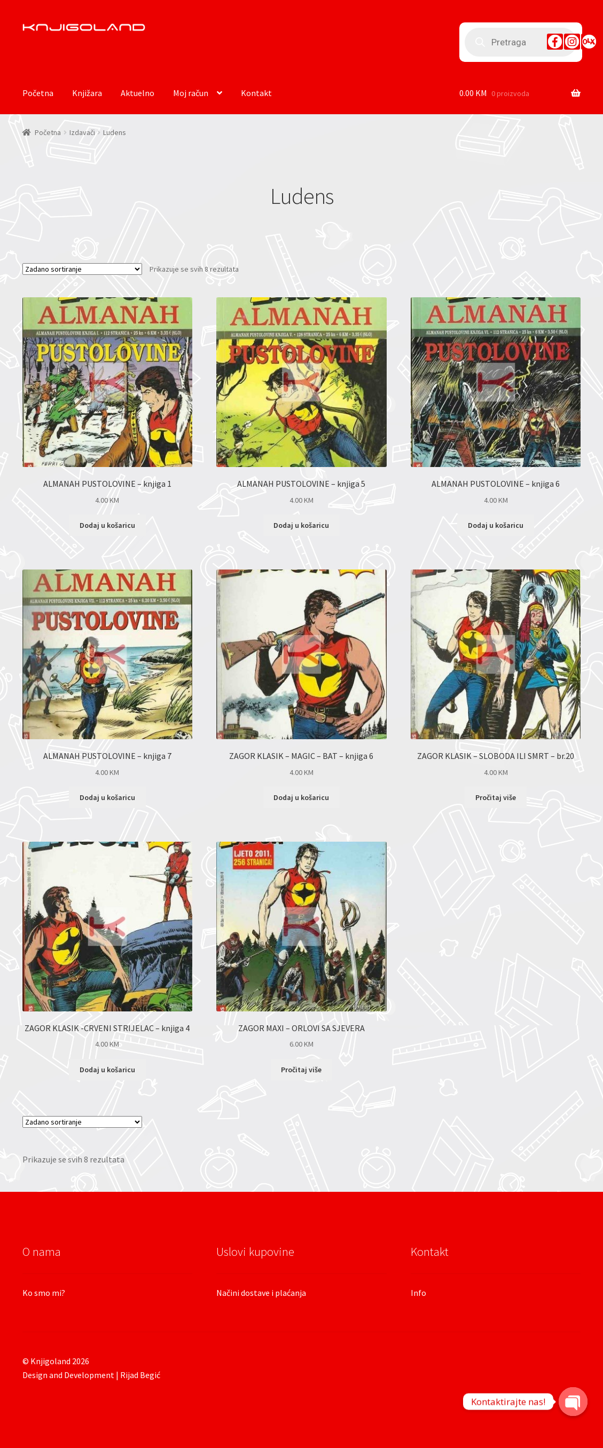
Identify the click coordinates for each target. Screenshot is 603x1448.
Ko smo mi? (43, 1292)
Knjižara (87, 93)
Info (418, 1292)
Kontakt (256, 93)
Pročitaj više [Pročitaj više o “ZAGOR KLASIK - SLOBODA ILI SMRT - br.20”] (495, 797)
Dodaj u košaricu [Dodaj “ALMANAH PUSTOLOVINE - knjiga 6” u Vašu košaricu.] (495, 525)
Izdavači (82, 132)
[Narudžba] (82, 269)
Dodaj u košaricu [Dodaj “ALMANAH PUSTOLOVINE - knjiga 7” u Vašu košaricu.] (107, 797)
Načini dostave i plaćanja (261, 1292)
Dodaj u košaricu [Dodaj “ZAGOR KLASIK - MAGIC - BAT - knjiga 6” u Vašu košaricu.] (301, 797)
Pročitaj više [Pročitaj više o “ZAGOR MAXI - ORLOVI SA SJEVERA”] (301, 1069)
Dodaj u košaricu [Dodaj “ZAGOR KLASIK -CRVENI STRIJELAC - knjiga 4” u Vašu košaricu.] (107, 1069)
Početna (37, 93)
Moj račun (190, 93)
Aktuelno (137, 93)
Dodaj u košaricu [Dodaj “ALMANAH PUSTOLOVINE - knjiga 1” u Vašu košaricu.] (107, 525)
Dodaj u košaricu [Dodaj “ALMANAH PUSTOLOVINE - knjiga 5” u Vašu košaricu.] (301, 525)
